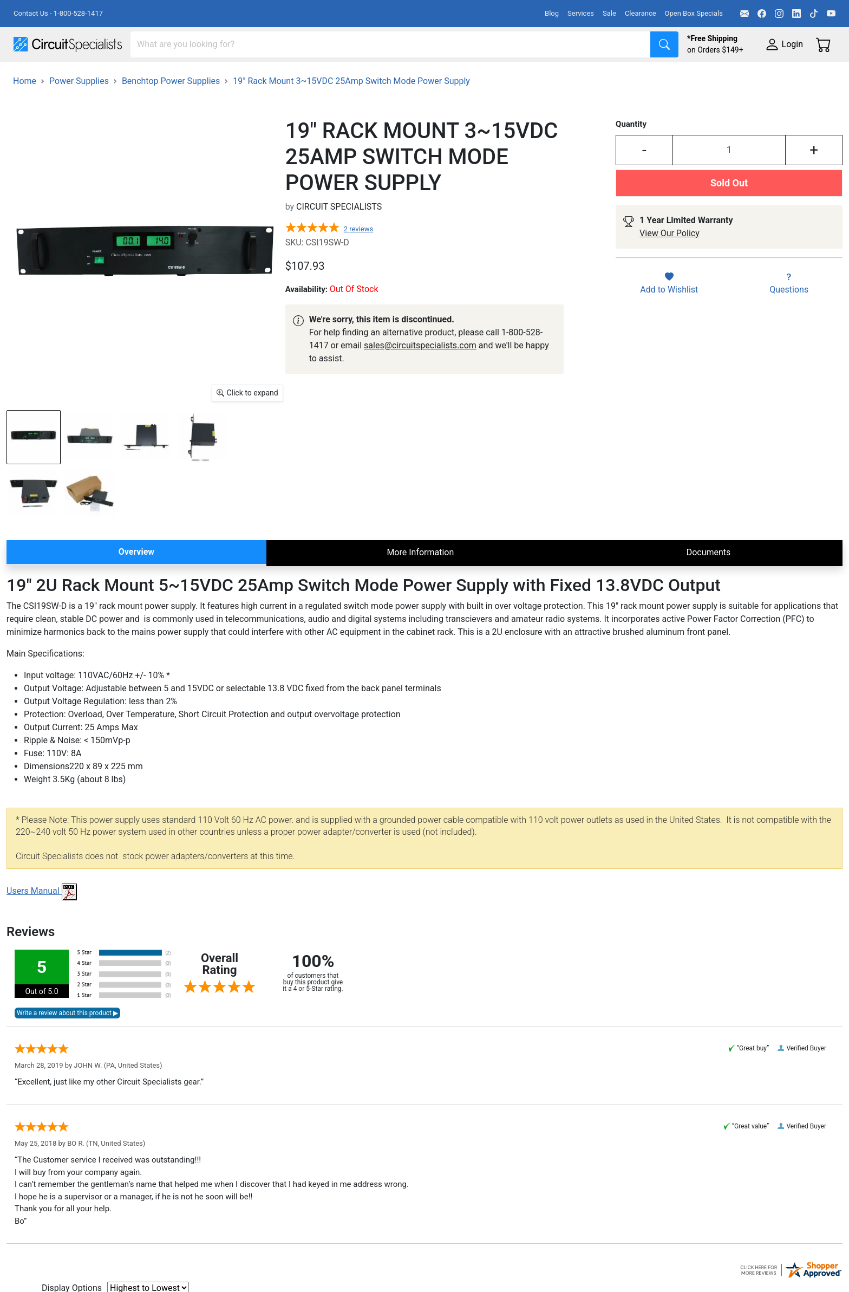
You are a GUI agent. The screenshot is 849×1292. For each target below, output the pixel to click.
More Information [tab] (420, 582)
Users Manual (41, 921)
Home (24, 111)
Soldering (412, 77)
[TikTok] (813, 14)
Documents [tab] (709, 582)
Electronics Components (583, 77)
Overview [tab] (136, 582)
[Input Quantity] (729, 180)
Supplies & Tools (683, 77)
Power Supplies (253, 77)
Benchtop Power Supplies (171, 111)
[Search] (390, 44)
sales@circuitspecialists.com (420, 376)
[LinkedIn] (796, 14)
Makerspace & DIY (338, 77)
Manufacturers (94, 77)
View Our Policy (669, 263)
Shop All (30, 77)
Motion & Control (483, 77)
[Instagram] (779, 14)
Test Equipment (172, 77)
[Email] (744, 14)
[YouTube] (831, 14)
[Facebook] (761, 14)
